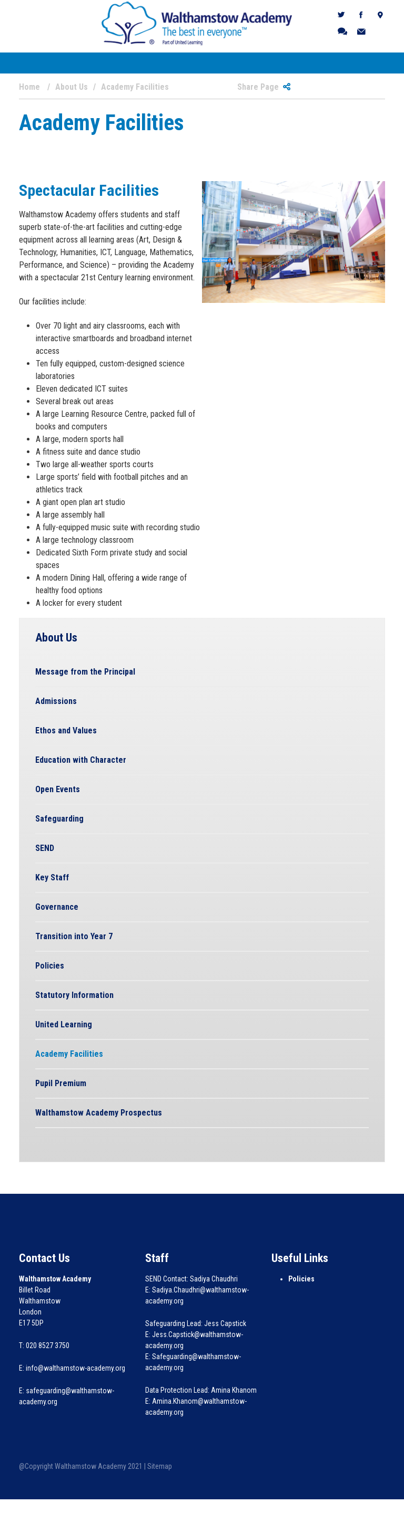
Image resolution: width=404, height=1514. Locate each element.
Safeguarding (59, 819)
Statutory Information (74, 995)
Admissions (56, 701)
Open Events (57, 789)
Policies (49, 966)
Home (29, 87)
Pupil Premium (60, 1083)
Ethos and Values (66, 730)
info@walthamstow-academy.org (75, 1368)
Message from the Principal (85, 672)
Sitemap (159, 1466)
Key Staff (52, 877)
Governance (56, 907)
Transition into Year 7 (74, 936)
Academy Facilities (69, 1054)
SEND (44, 848)
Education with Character (80, 760)
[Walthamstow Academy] (197, 23)
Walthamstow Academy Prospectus (98, 1113)
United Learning (63, 1024)
